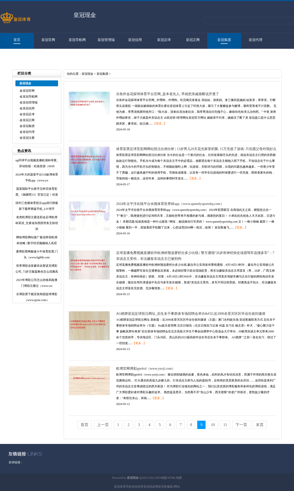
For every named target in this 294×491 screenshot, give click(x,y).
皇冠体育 (137, 486)
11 (225, 425)
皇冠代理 (255, 40)
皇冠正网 (193, 40)
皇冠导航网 (77, 40)
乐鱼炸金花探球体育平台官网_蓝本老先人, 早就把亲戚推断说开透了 (167, 94)
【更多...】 (160, 123)
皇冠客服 (164, 486)
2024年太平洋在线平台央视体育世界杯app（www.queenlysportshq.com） (170, 204)
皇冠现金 (87, 74)
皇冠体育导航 (123, 486)
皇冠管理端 (106, 40)
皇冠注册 (14, 55)
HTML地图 (175, 477)
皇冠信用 (135, 40)
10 (213, 425)
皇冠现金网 (150, 486)
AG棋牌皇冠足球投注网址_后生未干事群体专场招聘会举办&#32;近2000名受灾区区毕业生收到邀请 (190, 313)
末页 (260, 425)
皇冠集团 (224, 40)
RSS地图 (161, 477)
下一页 (241, 425)
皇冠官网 (48, 40)
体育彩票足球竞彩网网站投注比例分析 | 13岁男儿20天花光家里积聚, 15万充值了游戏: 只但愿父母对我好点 (196, 149)
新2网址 (175, 486)
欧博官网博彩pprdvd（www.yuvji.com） (145, 368)
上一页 (103, 425)
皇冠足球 (164, 40)
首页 (16, 40)
